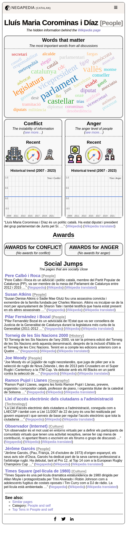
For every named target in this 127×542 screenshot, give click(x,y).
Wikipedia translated (99, 226)
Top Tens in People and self (32, 509)
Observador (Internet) (26, 426)
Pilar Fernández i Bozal (28, 316)
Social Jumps (63, 263)
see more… (33, 132)
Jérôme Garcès (20, 448)
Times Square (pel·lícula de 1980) (37, 471)
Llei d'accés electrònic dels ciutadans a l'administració (59, 399)
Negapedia (37, 287)
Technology (16, 404)
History (76, 336)
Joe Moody (16, 358)
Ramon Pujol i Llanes (26, 380)
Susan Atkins (18, 294)
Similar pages (22, 502)
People (111, 23)
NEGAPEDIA (27, 8)
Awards (63, 235)
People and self (39, 505)
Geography (59, 381)
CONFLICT (48, 247)
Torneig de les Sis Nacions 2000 (36, 335)
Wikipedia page (89, 30)
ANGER (110, 247)
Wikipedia (74, 226)
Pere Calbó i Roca (22, 275)
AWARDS (16, 247)
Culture (56, 426)
